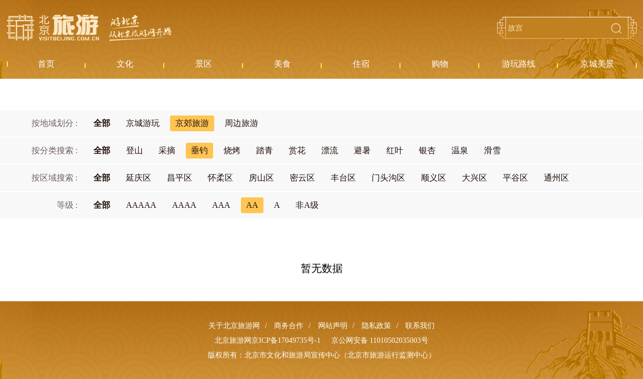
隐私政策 (376, 326)
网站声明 (332, 326)
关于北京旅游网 (234, 326)
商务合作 (288, 326)
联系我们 (420, 326)
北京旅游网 (89, 28)
